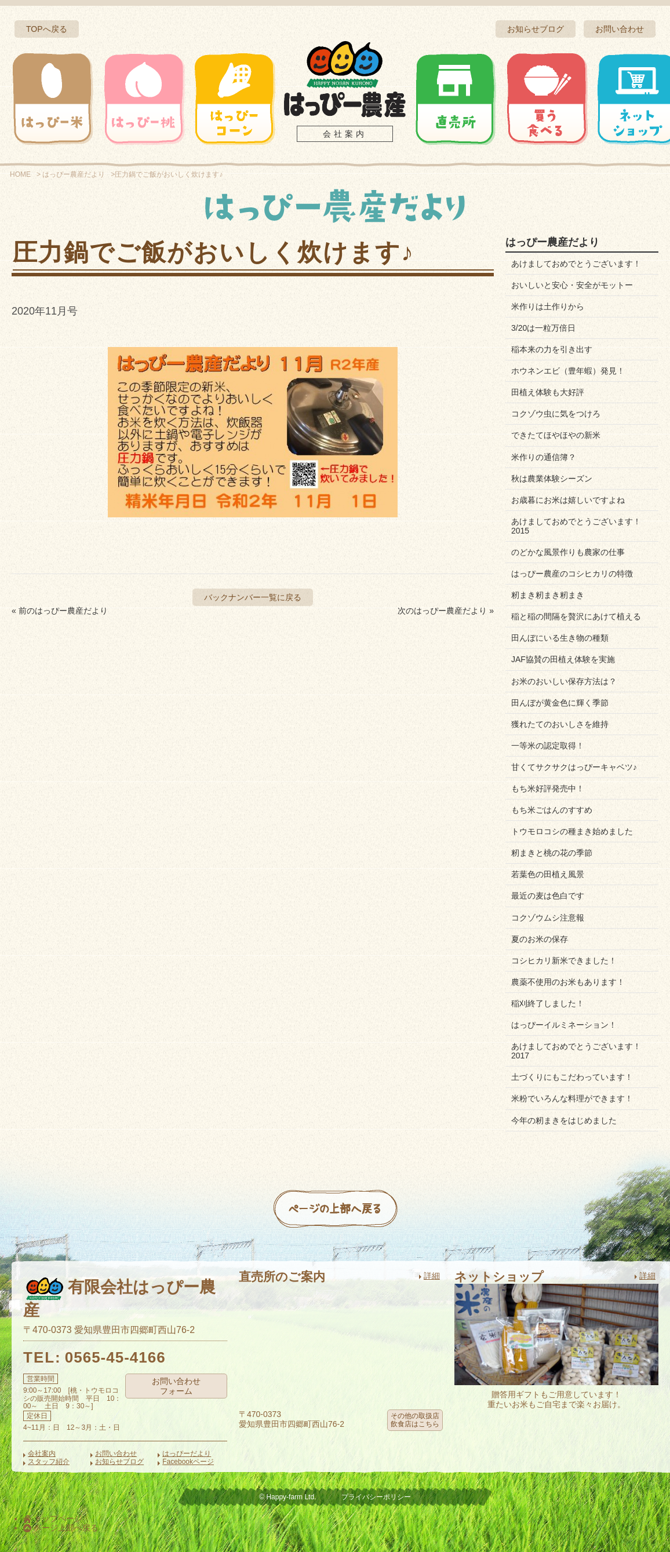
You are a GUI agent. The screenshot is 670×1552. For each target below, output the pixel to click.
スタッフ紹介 (49, 1462)
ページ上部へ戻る (61, 1527)
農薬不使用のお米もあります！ (568, 982)
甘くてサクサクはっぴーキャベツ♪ (574, 767)
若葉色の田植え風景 (547, 874)
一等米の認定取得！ (547, 745)
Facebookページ (188, 1462)
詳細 (432, 1275)
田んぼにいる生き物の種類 (560, 637)
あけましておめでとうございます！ (576, 263)
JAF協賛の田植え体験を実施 (563, 659)
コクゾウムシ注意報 (547, 917)
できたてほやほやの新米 (555, 435)
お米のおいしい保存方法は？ (564, 681)
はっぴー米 (52, 98)
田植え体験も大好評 (547, 392)
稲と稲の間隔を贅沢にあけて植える (576, 616)
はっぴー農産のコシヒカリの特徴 (572, 573)
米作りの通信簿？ (543, 457)
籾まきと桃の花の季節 (551, 852)
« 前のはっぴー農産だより (60, 610)
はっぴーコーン (234, 98)
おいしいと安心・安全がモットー (572, 285)
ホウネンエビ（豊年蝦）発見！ (568, 370)
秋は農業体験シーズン (551, 478)
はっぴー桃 (143, 98)
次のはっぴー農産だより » (446, 610)
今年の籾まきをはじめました (564, 1120)
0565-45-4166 (115, 1357)
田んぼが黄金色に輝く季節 (560, 702)
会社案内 (345, 133)
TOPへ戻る (46, 29)
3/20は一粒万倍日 (543, 328)
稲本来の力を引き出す (551, 349)
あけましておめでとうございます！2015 (576, 526)
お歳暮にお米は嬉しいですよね (568, 500)
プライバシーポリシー (376, 1497)
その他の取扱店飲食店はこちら (415, 1420)
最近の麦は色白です (547, 895)
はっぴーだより (186, 1453)
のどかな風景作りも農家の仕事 (568, 552)
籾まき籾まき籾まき (547, 595)
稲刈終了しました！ (547, 1003)
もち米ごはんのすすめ (551, 810)
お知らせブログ (535, 29)
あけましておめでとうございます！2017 (576, 1051)
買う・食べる (546, 98)
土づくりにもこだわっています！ (572, 1077)
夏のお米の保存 (539, 939)
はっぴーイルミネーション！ (564, 1024)
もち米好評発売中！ (547, 788)
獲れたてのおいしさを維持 (560, 724)
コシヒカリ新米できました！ (564, 960)
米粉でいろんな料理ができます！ (572, 1098)
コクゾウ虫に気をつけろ (555, 413)
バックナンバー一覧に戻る (252, 597)
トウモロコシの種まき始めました (572, 831)
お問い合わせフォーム (176, 1386)
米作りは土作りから (547, 306)
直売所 (455, 98)
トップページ (52, 1518)
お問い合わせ (619, 29)
